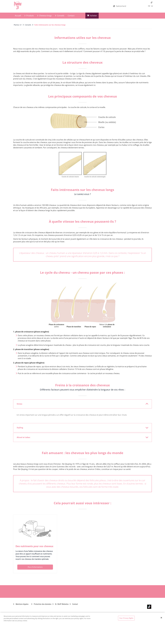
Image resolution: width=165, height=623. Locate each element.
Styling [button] (81, 427)
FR (150, 6)
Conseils (59, 15)
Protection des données (41, 604)
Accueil (18, 15)
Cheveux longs (44, 15)
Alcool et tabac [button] (81, 437)
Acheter (92, 15)
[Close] (161, 617)
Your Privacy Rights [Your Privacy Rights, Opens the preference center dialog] (126, 618)
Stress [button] (81, 404)
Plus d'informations (35, 567)
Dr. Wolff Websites (60, 604)
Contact (71, 15)
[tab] (82, 404)
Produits (29, 15)
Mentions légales (20, 604)
